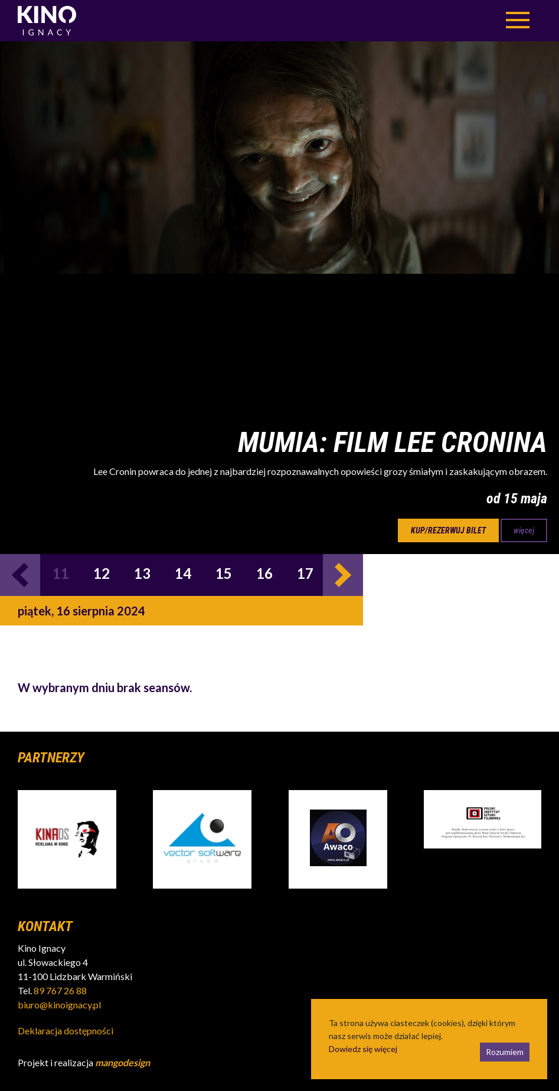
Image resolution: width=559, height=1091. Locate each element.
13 (142, 573)
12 (101, 573)
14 (183, 573)
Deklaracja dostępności (65, 1030)
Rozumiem (505, 1052)
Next (343, 575)
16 (264, 573)
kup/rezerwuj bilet (448, 530)
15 (223, 573)
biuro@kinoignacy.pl (59, 1004)
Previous (20, 575)
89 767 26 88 (60, 990)
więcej (524, 530)
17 (305, 573)
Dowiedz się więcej (363, 1049)
